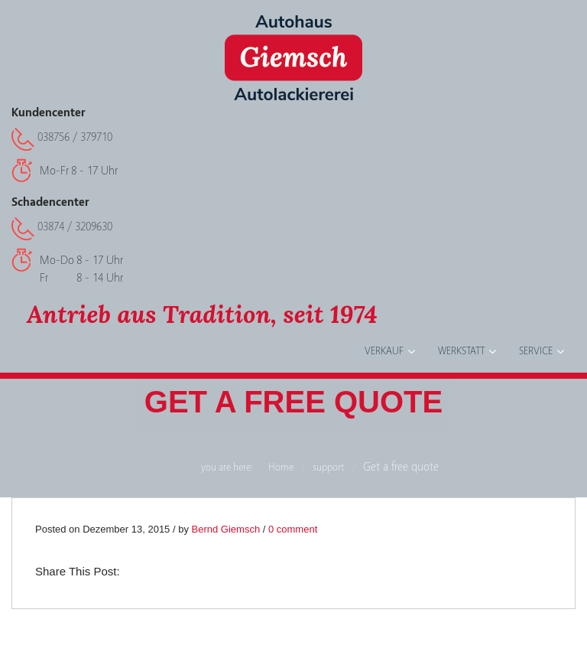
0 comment (292, 529)
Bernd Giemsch (226, 529)
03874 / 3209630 (74, 226)
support (328, 467)
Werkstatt (461, 351)
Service (536, 351)
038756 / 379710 (74, 137)
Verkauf (384, 351)
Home (281, 467)
